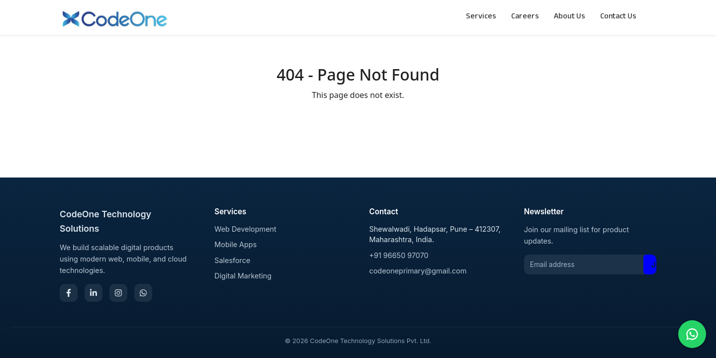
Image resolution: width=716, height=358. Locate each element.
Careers (525, 17)
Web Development (245, 229)
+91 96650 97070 (399, 255)
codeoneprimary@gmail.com (418, 271)
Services (481, 17)
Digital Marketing (242, 275)
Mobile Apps (235, 244)
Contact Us (618, 17)
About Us (569, 17)
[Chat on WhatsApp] (692, 334)
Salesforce (232, 260)
